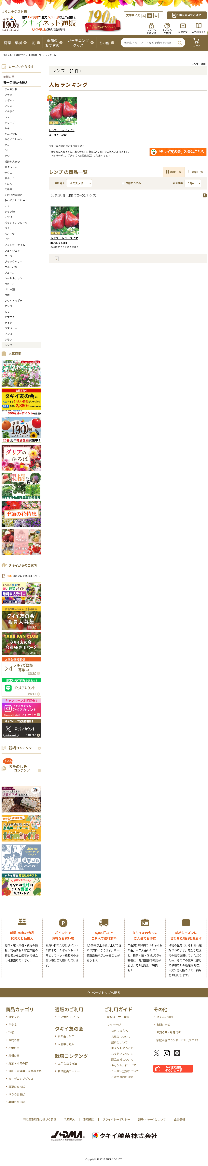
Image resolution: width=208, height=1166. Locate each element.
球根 (11, 1032)
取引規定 (88, 1119)
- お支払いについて (121, 1054)
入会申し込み (66, 1044)
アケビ (8, 95)
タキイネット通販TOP (14, 55)
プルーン (10, 273)
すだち (8, 184)
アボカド (10, 100)
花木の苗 (14, 1048)
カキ (7, 128)
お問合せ (183, 31)
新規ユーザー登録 (118, 1017)
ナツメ (8, 217)
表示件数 (178, 183)
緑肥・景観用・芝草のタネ (25, 1071)
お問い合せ (163, 1024)
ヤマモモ (10, 317)
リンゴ (8, 334)
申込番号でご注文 (69, 1017)
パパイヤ (10, 234)
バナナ (8, 228)
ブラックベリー (13, 261)
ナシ (7, 206)
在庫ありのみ (131, 183)
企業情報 (179, 1119)
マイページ (114, 1024)
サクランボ (11, 167)
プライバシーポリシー (116, 1119)
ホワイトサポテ (13, 300)
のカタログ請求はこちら (23, 576)
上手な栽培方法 (67, 1063)
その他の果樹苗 (13, 195)
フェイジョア (12, 250)
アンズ (8, 106)
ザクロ (8, 173)
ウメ (7, 117)
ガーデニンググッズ (20, 1079)
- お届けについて (120, 1037)
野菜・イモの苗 (18, 1063)
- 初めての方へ (118, 1031)
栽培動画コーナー (69, 1071)
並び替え (59, 183)
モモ (7, 311)
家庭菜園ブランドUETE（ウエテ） (178, 1040)
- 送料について (118, 1042)
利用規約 (69, 1119)
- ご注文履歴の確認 (121, 1077)
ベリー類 (10, 289)
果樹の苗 (8, 77)
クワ (7, 156)
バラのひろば (16, 1094)
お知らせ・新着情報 (168, 1032)
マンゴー (10, 306)
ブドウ (8, 256)
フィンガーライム (15, 245)
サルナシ (10, 178)
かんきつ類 (11, 134)
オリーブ (10, 123)
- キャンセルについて (122, 1065)
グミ (7, 145)
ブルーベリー (12, 267)
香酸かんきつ (12, 161)
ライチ (8, 323)
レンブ (8, 345)
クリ (7, 150)
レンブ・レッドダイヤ (62, 130)
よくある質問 (164, 1017)
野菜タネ (14, 1017)
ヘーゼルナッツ (13, 278)
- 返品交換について (121, 1059)
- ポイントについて (121, 1048)
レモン (8, 339)
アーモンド (11, 89)
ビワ (7, 239)
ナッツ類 (10, 211)
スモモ (8, 189)
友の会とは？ (66, 1036)
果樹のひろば (16, 1102)
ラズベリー (11, 328)
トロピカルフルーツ (16, 200)
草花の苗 (14, 1040)
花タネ (12, 1024)
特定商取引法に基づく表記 (39, 1119)
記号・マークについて (152, 1119)
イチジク (10, 111)
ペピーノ (10, 284)
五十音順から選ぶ (15, 83)
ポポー (8, 295)
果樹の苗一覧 (34, 55)
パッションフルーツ (16, 223)
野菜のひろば (16, 1087)
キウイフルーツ (13, 139)
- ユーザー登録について (124, 1071)
